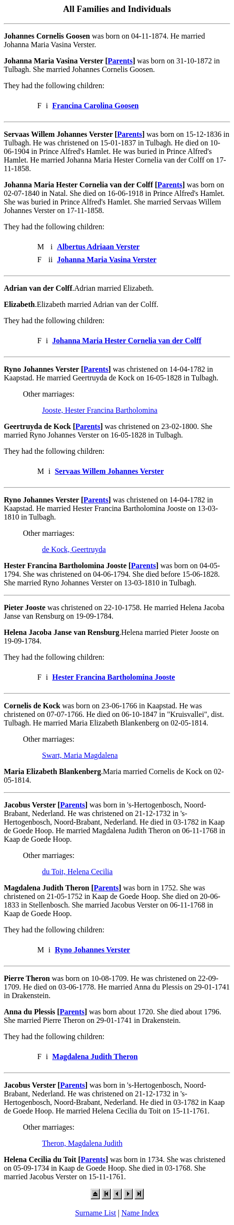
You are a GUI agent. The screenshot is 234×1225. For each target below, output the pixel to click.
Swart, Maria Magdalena (80, 755)
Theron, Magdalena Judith (82, 1143)
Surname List (95, 1213)
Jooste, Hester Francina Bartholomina (100, 410)
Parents (120, 61)
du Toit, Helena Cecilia (77, 872)
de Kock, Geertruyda (74, 549)
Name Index (140, 1213)
